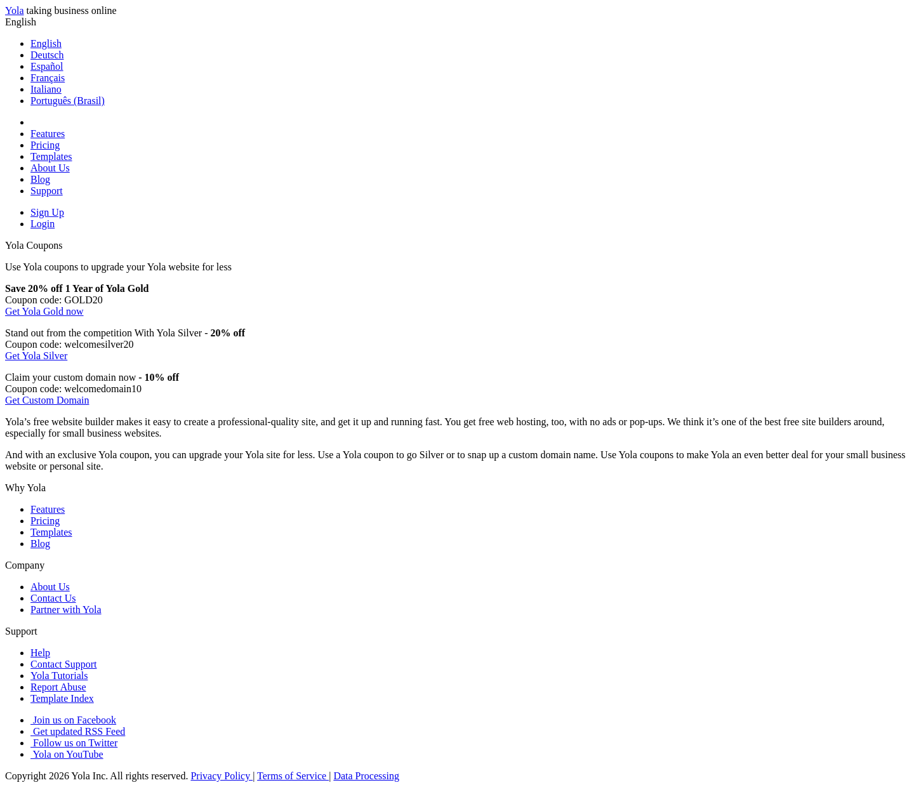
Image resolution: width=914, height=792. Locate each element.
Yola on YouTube (66, 754)
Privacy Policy (221, 775)
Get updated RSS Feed (77, 731)
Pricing (45, 145)
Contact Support (63, 664)
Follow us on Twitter (73, 742)
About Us (50, 167)
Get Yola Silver (36, 355)
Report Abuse (58, 687)
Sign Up (47, 212)
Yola (14, 10)
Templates (51, 156)
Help (40, 652)
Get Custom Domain (47, 400)
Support (46, 190)
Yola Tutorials (59, 675)
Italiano (46, 89)
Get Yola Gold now (44, 311)
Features (47, 133)
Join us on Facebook (73, 720)
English (46, 43)
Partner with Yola (66, 609)
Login (42, 223)
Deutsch (46, 55)
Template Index (62, 698)
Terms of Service (293, 775)
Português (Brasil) (67, 100)
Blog (40, 179)
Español (46, 66)
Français (47, 77)
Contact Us (53, 598)
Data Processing (366, 775)
